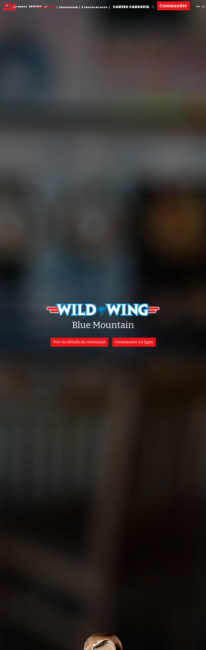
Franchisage (68, 7)
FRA (200, 6)
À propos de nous (94, 7)
